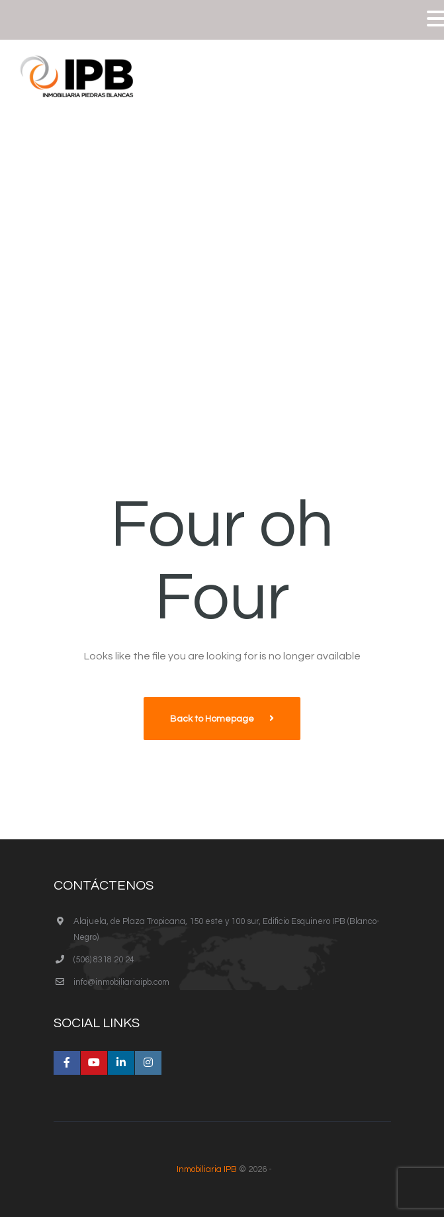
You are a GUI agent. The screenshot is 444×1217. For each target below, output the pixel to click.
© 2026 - (222, 1169)
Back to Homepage (213, 719)
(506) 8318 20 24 (103, 959)
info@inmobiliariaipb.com (121, 982)
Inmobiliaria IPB (207, 1169)
